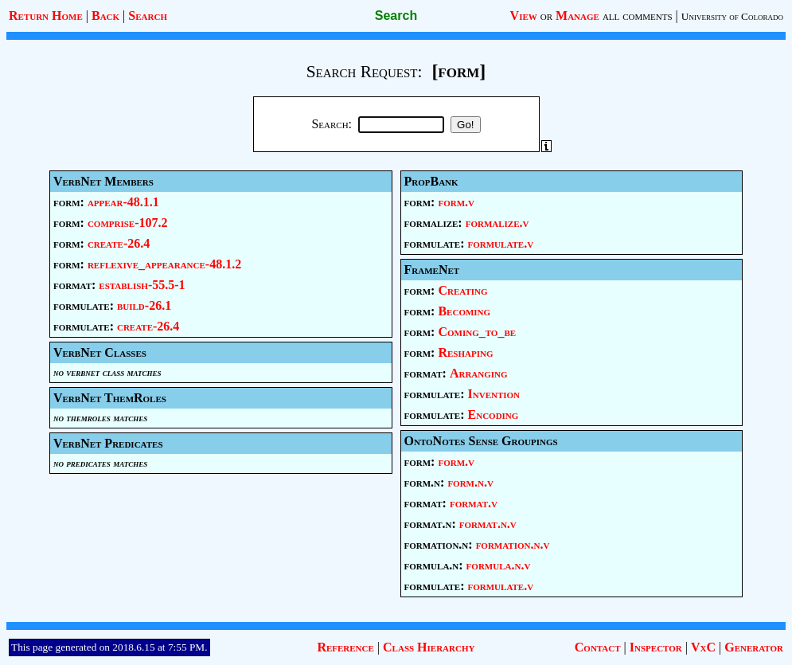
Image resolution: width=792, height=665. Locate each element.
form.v (456, 202)
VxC (703, 647)
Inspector (656, 647)
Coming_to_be (477, 331)
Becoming (464, 311)
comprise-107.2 (128, 222)
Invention (494, 394)
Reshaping (465, 352)
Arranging (479, 373)
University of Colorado (732, 16)
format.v (473, 503)
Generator (753, 647)
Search (147, 15)
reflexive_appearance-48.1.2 (164, 264)
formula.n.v (498, 565)
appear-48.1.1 (123, 202)
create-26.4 (119, 243)
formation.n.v (513, 544)
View (523, 15)
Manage (577, 15)
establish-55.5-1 (142, 284)
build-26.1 (144, 305)
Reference (345, 647)
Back (105, 15)
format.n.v (488, 523)
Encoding (493, 414)
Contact (598, 647)
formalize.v (497, 222)
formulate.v (501, 243)
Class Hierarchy (428, 647)
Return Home (46, 15)
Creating (462, 290)
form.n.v (470, 482)
